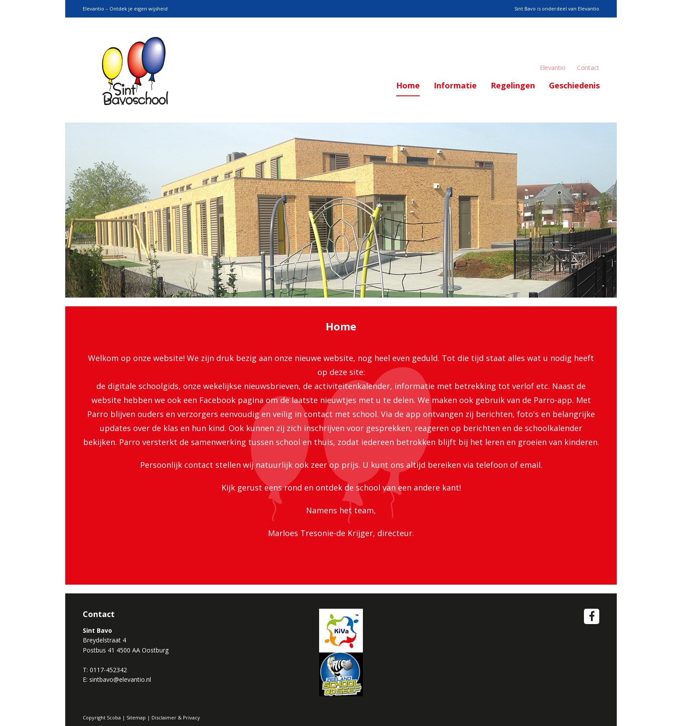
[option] (341, 210)
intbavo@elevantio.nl (121, 679)
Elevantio (553, 67)
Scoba (135, 70)
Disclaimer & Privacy (175, 717)
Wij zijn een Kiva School (341, 630)
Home (408, 85)
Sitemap (136, 717)
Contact (588, 67)
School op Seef (341, 674)
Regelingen (513, 85)
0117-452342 (108, 670)
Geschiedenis (574, 85)
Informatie (455, 85)
